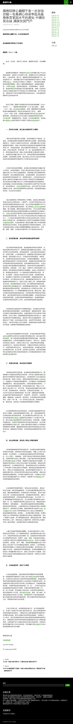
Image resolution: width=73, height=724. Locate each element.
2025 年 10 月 (56, 26)
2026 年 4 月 (55, 15)
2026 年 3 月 (55, 17)
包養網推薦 (6, 640)
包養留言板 (25, 592)
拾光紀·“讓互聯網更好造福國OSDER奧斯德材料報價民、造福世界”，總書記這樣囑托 (28, 697)
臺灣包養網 (38, 113)
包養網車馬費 (7, 222)
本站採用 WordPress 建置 (9, 721)
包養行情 (29, 73)
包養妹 (34, 576)
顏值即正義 (7, 2)
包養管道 (30, 540)
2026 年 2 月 (55, 19)
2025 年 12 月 (56, 22)
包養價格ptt (39, 477)
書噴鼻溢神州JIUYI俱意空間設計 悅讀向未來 (16, 704)
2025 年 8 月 (55, 29)
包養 (8, 95)
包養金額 (42, 379)
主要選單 (70, 2)
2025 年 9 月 (55, 27)
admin (17, 24)
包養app (8, 82)
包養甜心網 (17, 418)
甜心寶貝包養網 (37, 206)
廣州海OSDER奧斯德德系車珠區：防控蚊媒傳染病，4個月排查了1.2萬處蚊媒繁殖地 (28, 695)
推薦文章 (54, 45)
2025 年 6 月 (55, 32)
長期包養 (20, 186)
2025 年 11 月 (56, 24)
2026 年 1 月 (55, 20)
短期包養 (6, 336)
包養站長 (9, 213)
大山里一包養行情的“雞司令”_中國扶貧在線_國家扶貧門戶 (24, 660)
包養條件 (18, 109)
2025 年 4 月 (55, 36)
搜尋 (4, 683)
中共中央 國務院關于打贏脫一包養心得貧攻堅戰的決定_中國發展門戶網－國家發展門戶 (24, 668)
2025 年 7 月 (55, 31)
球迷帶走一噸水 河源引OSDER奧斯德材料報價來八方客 (19, 698)
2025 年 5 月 (55, 34)
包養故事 (34, 120)
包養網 (12, 86)
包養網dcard (8, 120)
